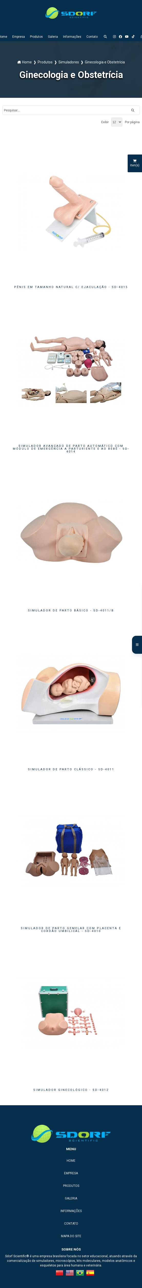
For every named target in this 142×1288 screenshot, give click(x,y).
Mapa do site (71, 1236)
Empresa (18, 37)
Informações (72, 37)
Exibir (105, 122)
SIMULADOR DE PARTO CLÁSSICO (71, 769)
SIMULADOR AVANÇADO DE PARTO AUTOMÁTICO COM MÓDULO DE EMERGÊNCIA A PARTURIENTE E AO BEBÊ (71, 448)
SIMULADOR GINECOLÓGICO (71, 1090)
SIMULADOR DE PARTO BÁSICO (71, 610)
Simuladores (68, 62)
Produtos (36, 37)
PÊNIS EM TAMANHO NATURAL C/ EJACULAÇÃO (71, 287)
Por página (132, 122)
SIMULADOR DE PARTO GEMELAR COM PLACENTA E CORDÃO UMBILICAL (71, 930)
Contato (92, 37)
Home (27, 62)
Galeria (53, 37)
